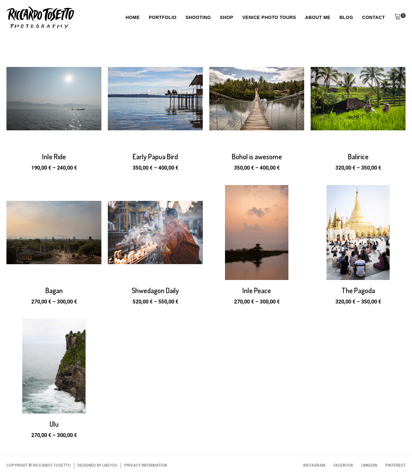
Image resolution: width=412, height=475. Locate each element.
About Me (318, 17)
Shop (226, 17)
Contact (373, 17)
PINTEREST (395, 465)
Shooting (198, 17)
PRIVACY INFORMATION (145, 465)
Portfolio (162, 17)
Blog (346, 17)
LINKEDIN (369, 465)
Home (133, 17)
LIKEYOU (109, 465)
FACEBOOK (343, 465)
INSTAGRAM (314, 465)
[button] (397, 17)
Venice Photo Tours (269, 17)
